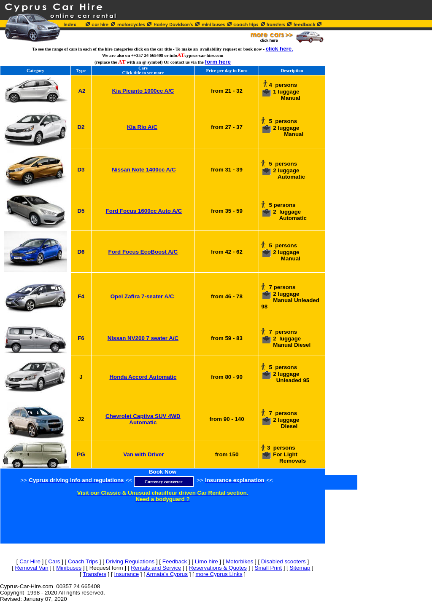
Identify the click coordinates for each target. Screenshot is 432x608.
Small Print (268, 568)
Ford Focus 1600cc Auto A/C (144, 211)
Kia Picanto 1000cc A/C (143, 91)
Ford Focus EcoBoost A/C (143, 252)
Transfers (94, 574)
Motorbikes (239, 561)
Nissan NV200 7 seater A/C (143, 338)
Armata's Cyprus (167, 574)
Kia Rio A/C (142, 127)
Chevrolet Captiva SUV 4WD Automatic (143, 419)
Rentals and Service (156, 568)
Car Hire (29, 561)
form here (218, 62)
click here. (279, 49)
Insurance (126, 574)
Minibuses (68, 568)
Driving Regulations (130, 561)
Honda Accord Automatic (142, 377)
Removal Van (32, 568)
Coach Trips (83, 561)
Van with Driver (143, 454)
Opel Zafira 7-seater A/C (143, 296)
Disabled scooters (283, 561)
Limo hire (206, 561)
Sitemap (300, 568)
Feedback (174, 561)
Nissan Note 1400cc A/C (144, 169)
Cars (54, 561)
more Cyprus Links (218, 574)
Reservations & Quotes (218, 568)
